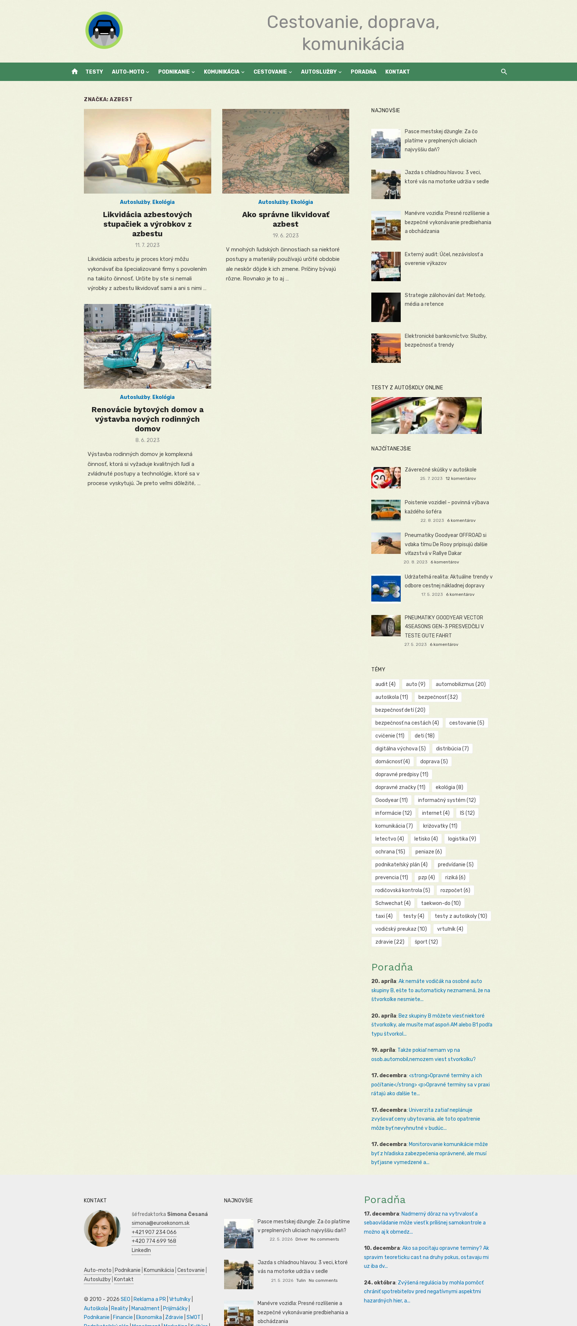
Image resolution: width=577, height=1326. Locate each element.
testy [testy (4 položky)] (391, 890)
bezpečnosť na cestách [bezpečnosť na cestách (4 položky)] (413, 723)
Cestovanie (270, 72)
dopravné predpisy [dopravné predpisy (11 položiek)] (407, 762)
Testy (94, 72)
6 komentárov (472, 520)
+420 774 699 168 (138, 1215)
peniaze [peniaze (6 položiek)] (472, 826)
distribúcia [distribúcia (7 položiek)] (397, 749)
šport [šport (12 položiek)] (431, 916)
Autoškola (190, 1273)
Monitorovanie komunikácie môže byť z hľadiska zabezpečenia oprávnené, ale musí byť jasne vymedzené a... (441, 1127)
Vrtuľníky (163, 1273)
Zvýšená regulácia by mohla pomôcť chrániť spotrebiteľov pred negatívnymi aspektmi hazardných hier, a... (439, 1266)
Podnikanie (174, 72)
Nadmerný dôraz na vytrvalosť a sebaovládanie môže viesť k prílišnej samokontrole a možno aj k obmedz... (439, 1197)
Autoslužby (319, 72)
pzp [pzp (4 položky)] (432, 852)
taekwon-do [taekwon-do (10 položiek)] (446, 877)
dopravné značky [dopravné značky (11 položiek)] (469, 762)
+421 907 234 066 (138, 1206)
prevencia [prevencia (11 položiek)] (397, 852)
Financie (187, 1283)
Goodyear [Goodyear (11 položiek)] (435, 774)
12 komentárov (471, 478)
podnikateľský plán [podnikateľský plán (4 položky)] (407, 839)
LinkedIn (125, 1224)
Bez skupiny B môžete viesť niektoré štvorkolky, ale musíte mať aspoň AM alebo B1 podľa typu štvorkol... (437, 999)
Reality (76, 1283)
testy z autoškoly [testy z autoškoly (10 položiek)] (439, 890)
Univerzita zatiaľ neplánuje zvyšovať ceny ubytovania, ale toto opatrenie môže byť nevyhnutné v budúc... (439, 1093)
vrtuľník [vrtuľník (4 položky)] (456, 903)
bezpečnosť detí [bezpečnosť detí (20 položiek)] (406, 710)
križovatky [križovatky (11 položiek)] (398, 813)
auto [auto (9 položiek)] (421, 684)
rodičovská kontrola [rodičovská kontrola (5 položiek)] (408, 865)
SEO (109, 1273)
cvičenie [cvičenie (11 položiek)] (395, 736)
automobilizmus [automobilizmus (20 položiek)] (466, 684)
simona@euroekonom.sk (144, 1197)
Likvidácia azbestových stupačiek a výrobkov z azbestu (136, 226)
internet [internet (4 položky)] (394, 800)
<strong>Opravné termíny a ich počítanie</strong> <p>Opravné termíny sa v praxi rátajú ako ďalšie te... (436, 1059)
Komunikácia (222, 72)
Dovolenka (80, 1309)
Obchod (176, 1301)
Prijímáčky (132, 1283)
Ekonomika (80, 1291)
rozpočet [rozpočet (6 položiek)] (461, 865)
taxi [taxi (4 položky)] (485, 877)
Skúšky (155, 1301)
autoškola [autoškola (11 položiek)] (397, 697)
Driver (301, 1213)
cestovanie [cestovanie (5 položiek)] (472, 723)
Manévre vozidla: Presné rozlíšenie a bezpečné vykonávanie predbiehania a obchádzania (455, 222)
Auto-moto (128, 72)
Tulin (301, 1254)
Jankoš (301, 1304)
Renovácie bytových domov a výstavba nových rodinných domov (137, 424)
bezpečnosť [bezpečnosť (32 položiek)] (443, 697)
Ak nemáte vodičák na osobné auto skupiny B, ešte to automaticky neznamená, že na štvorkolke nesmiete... (442, 964)
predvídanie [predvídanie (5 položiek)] (461, 839)
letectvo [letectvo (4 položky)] (439, 813)
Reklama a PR (133, 1273)
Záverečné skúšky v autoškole (446, 470)
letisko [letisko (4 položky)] (476, 813)
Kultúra (135, 1301)
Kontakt (397, 72)
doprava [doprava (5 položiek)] (482, 749)
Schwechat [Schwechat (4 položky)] (398, 877)
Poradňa (363, 72)
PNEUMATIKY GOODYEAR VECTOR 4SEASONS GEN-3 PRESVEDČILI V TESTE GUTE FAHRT (458, 627)
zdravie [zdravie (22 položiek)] (395, 916)
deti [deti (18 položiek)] (430, 736)
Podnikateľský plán (157, 1291)
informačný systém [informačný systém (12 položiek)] (410, 787)
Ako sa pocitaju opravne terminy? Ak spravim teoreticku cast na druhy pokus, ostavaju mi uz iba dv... (439, 1231)
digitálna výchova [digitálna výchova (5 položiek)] (475, 736)
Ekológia (153, 209)
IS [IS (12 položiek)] (426, 800)
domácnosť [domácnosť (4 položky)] (441, 749)
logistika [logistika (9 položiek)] (395, 826)
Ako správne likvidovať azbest (285, 221)
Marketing (111, 1301)
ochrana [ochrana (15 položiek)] (434, 826)
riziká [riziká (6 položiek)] (461, 852)
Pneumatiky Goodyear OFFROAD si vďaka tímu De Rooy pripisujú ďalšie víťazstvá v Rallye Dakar (458, 544)
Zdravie (106, 1291)
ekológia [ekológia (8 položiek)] (394, 774)
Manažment (102, 1283)
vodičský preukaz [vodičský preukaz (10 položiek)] (406, 903)
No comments (324, 1213)
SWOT (125, 1291)
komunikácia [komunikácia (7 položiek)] (462, 800)
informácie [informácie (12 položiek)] (467, 787)
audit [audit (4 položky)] (391, 684)
